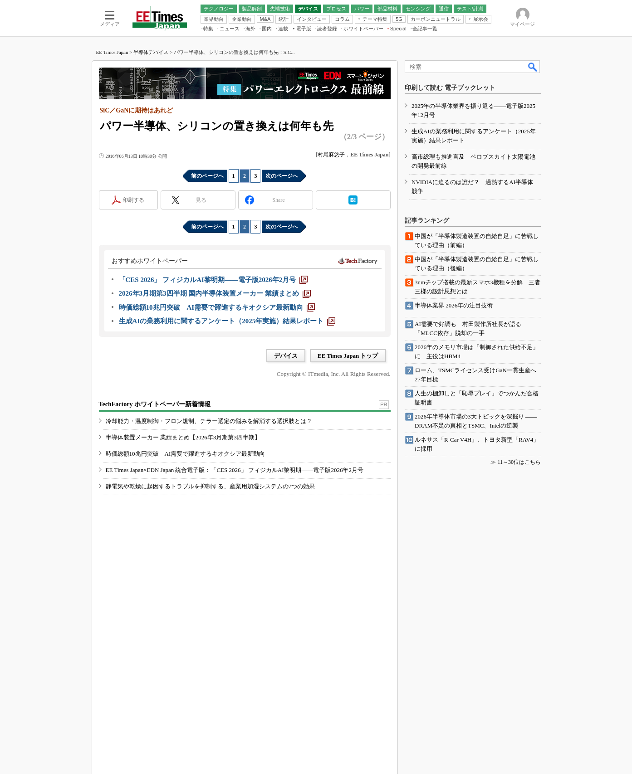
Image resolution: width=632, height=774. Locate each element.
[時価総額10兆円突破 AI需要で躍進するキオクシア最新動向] (217, 307)
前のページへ (207, 176)
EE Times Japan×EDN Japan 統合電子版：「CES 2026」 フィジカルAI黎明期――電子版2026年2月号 (235, 470)
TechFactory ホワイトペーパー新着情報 (155, 404)
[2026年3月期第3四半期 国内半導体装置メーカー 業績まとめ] (215, 293)
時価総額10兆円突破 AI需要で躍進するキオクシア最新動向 (185, 453)
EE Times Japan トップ (348, 355)
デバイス (286, 355)
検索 (533, 66)
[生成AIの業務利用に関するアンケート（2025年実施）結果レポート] (227, 321)
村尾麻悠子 (331, 154)
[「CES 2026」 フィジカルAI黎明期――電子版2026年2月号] (213, 279)
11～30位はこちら (519, 462)
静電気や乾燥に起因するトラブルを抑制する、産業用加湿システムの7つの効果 (210, 486)
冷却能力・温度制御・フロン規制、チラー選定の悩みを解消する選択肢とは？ (209, 421)
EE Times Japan (112, 52)
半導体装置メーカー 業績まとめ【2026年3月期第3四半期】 (183, 437)
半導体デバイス (150, 52)
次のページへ (281, 176)
